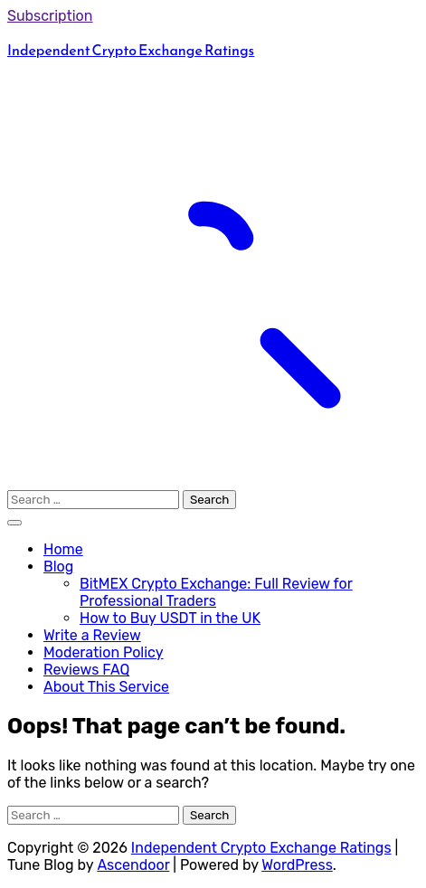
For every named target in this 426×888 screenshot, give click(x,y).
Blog (58, 566)
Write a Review (92, 635)
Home (63, 549)
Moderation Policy (103, 652)
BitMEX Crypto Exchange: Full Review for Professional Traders (216, 592)
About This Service (106, 686)
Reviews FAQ (86, 669)
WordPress (297, 865)
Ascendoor (133, 865)
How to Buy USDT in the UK (170, 618)
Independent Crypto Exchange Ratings (130, 50)
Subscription (50, 15)
